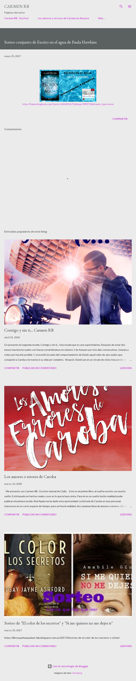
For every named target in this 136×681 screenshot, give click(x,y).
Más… (101, 18)
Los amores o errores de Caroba (30, 476)
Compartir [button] (120, 118)
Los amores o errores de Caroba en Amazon (63, 18)
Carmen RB (16, 6)
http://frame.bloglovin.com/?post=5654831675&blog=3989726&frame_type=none (68, 104)
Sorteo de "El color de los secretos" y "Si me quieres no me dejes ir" (58, 623)
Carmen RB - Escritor (16, 18)
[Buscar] (121, 6)
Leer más (126, 367)
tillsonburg (77, 673)
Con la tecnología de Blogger (68, 666)
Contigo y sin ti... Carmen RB (29, 330)
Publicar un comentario (39, 367)
